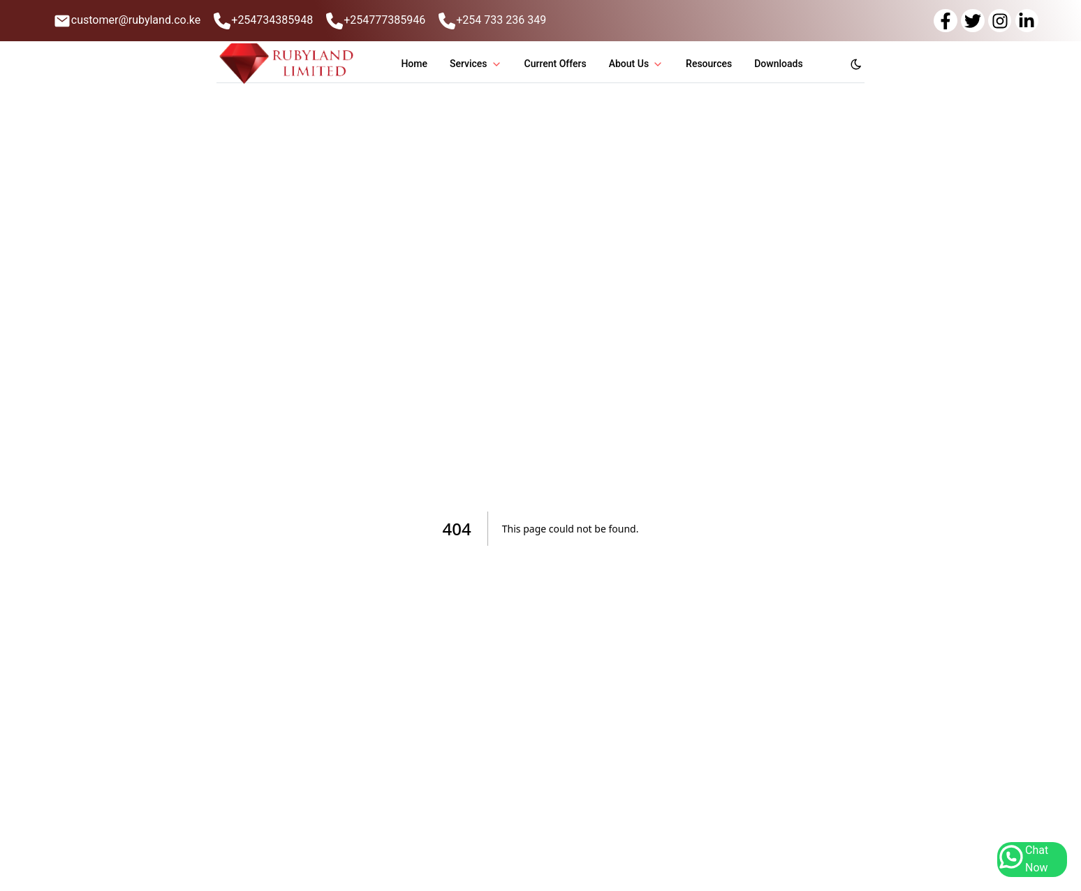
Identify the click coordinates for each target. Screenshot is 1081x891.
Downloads (778, 63)
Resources (709, 63)
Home (414, 63)
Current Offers (555, 63)
